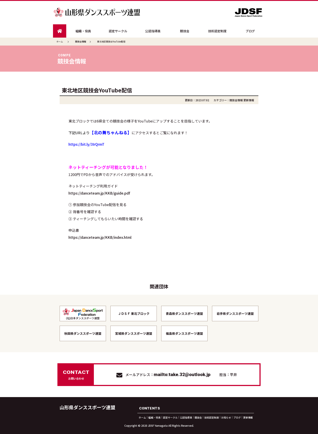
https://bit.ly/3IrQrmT (86, 144)
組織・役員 (83, 31)
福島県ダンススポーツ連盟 (184, 333)
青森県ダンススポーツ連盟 (184, 313)
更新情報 (248, 100)
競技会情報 (236, 100)
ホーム (59, 41)
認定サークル (118, 31)
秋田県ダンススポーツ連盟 (82, 333)
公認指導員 (153, 31)
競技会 (184, 31)
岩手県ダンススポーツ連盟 (235, 313)
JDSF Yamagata (158, 425)
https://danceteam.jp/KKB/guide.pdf (99, 193)
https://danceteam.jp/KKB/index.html (99, 237)
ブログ (250, 31)
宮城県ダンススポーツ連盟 (133, 333)
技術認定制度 (217, 31)
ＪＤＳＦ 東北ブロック (134, 313)
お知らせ (226, 417)
